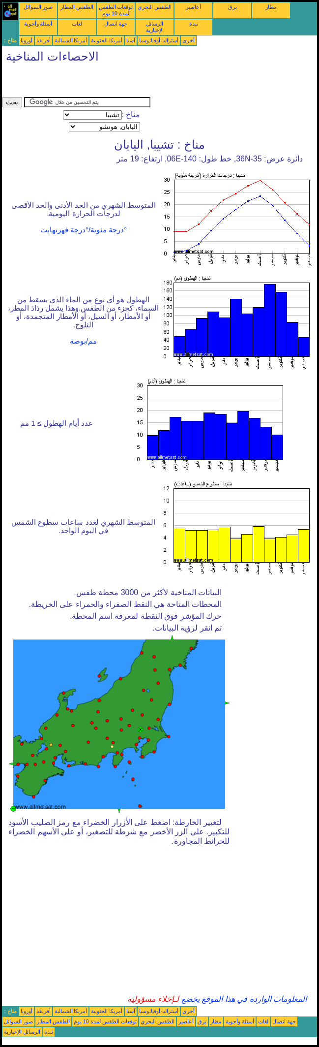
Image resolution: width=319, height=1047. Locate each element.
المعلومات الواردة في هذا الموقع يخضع (243, 999)
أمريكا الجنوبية (106, 40)
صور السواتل (38, 7)
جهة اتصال (116, 24)
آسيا (130, 40)
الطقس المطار (76, 7)
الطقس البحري (155, 7)
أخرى (188, 40)
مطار (271, 7)
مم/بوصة (83, 341)
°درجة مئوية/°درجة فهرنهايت (83, 230)
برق (232, 7)
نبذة (193, 24)
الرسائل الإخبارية (155, 27)
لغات (77, 24)
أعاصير (193, 7)
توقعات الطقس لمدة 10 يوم (116, 10)
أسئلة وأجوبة (38, 24)
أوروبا (26, 40)
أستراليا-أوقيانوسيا (158, 40)
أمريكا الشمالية (71, 40)
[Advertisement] (117, 82)
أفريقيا (43, 40)
